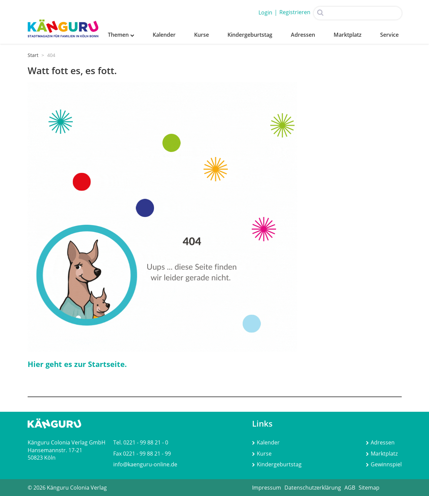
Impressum (266, 487)
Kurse (201, 34)
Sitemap (369, 487)
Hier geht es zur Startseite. (77, 364)
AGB (349, 487)
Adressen (303, 34)
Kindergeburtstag (249, 34)
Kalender (164, 34)
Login (265, 12)
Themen (121, 34)
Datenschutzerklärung (312, 487)
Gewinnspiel (384, 464)
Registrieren (294, 12)
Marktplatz (348, 34)
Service (389, 34)
